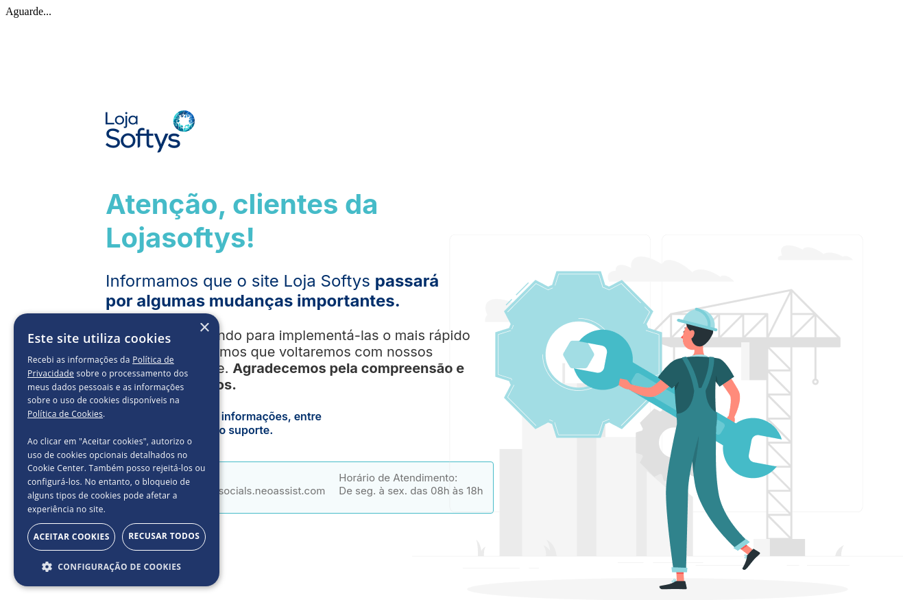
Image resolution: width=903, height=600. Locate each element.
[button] (116, 566)
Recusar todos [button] (164, 536)
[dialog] (116, 449)
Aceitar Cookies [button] (72, 536)
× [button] (204, 328)
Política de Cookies (65, 414)
